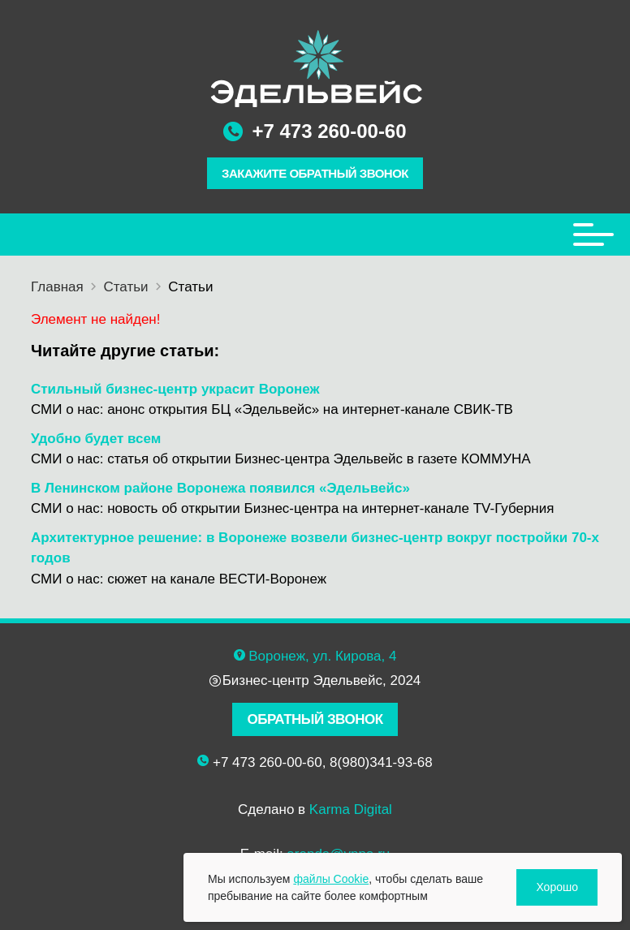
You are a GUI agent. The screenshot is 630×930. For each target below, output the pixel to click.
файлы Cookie (331, 878)
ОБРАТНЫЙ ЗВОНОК (314, 719)
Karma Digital (350, 809)
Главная (57, 287)
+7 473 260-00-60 (329, 131)
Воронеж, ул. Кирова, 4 (322, 656)
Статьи (125, 287)
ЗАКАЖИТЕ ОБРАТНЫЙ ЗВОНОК (315, 173)
